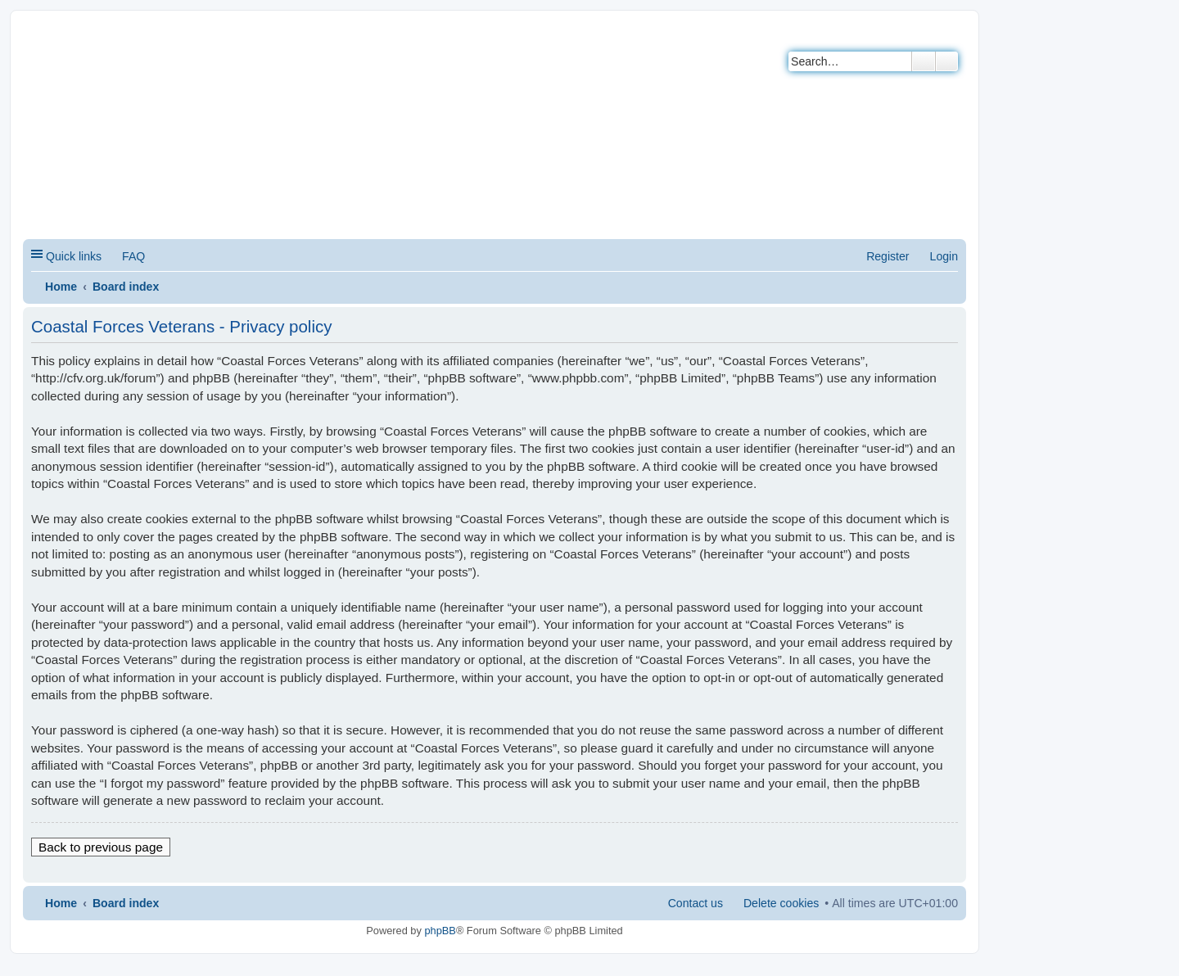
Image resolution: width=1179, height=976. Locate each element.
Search (923, 61)
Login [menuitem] (944, 256)
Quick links (74, 256)
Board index (126, 286)
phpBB (439, 930)
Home (61, 286)
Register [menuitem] (887, 256)
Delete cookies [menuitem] (781, 903)
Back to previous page (100, 847)
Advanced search (947, 61)
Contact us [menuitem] (695, 903)
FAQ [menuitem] (133, 256)
